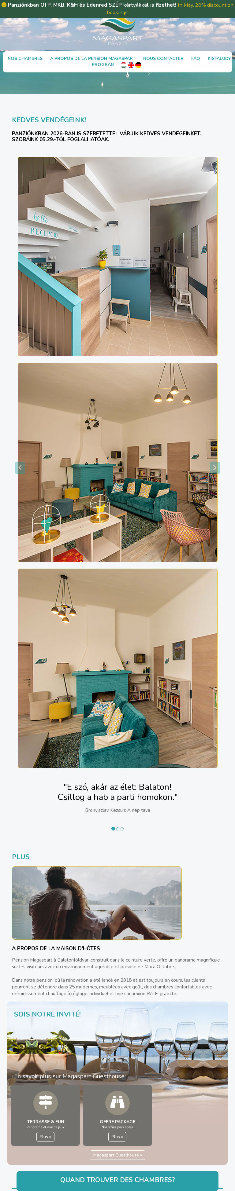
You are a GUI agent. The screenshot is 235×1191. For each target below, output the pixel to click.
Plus (45, 1137)
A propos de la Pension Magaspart (93, 58)
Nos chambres (25, 58)
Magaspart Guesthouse (117, 1155)
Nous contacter (163, 58)
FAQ (195, 58)
